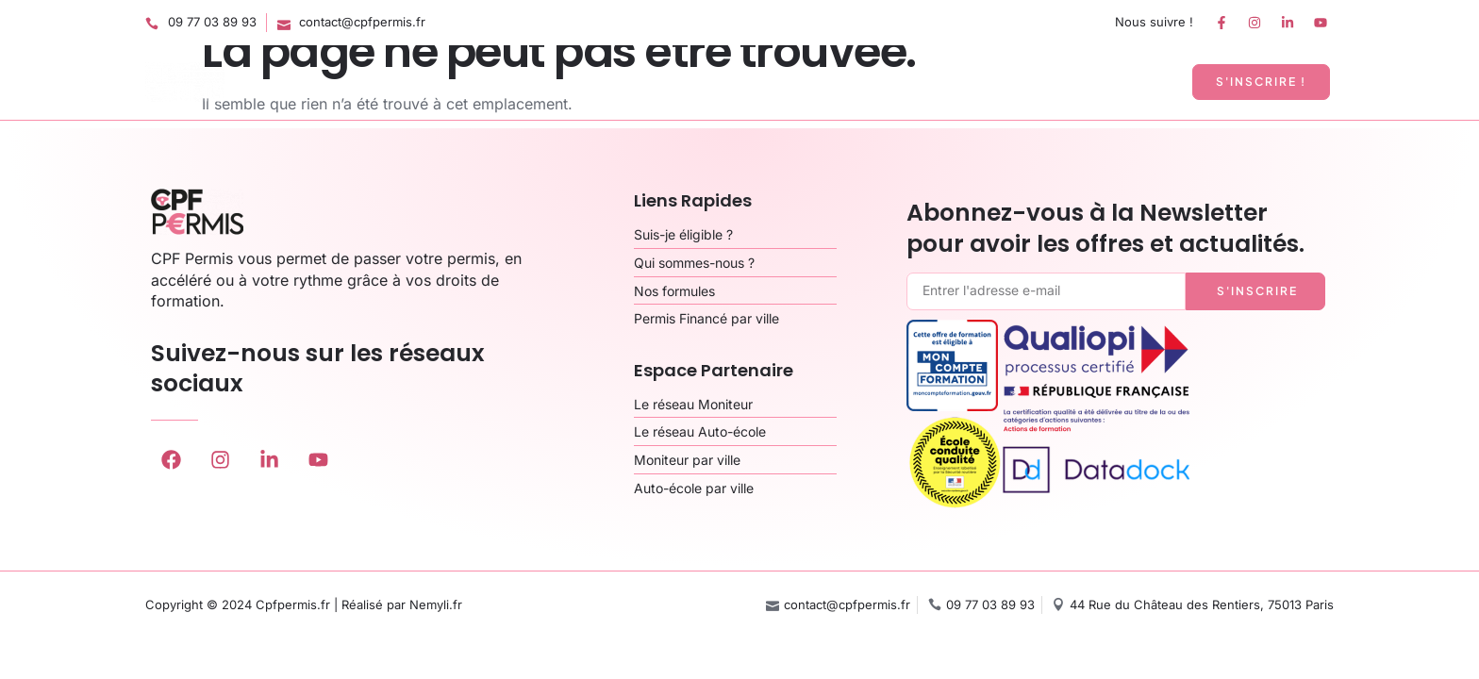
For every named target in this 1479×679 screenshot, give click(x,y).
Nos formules (766, 82)
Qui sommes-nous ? (913, 82)
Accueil (662, 82)
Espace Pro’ (1055, 82)
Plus (1143, 82)
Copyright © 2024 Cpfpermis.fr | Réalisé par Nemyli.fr (303, 604)
